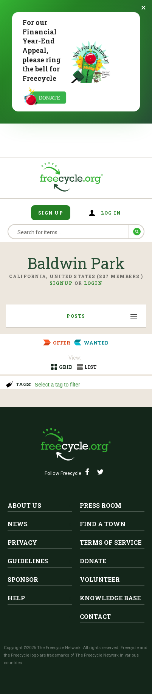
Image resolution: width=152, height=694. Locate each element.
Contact (95, 616)
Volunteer (100, 579)
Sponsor (23, 579)
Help (16, 598)
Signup (61, 283)
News (18, 524)
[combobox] (90, 383)
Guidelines (28, 561)
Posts (76, 316)
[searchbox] (89, 385)
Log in (111, 213)
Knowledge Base (110, 598)
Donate (93, 561)
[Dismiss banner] (143, 7)
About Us (24, 505)
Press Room (100, 505)
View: (74, 358)
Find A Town (103, 524)
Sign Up (50, 213)
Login (93, 283)
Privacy (22, 542)
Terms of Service (110, 542)
